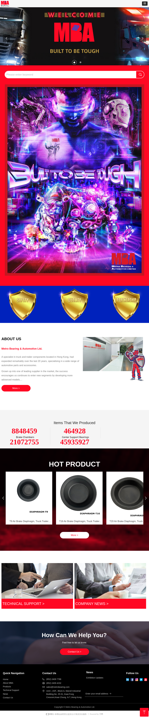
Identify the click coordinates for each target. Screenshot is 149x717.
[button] (145, 3)
